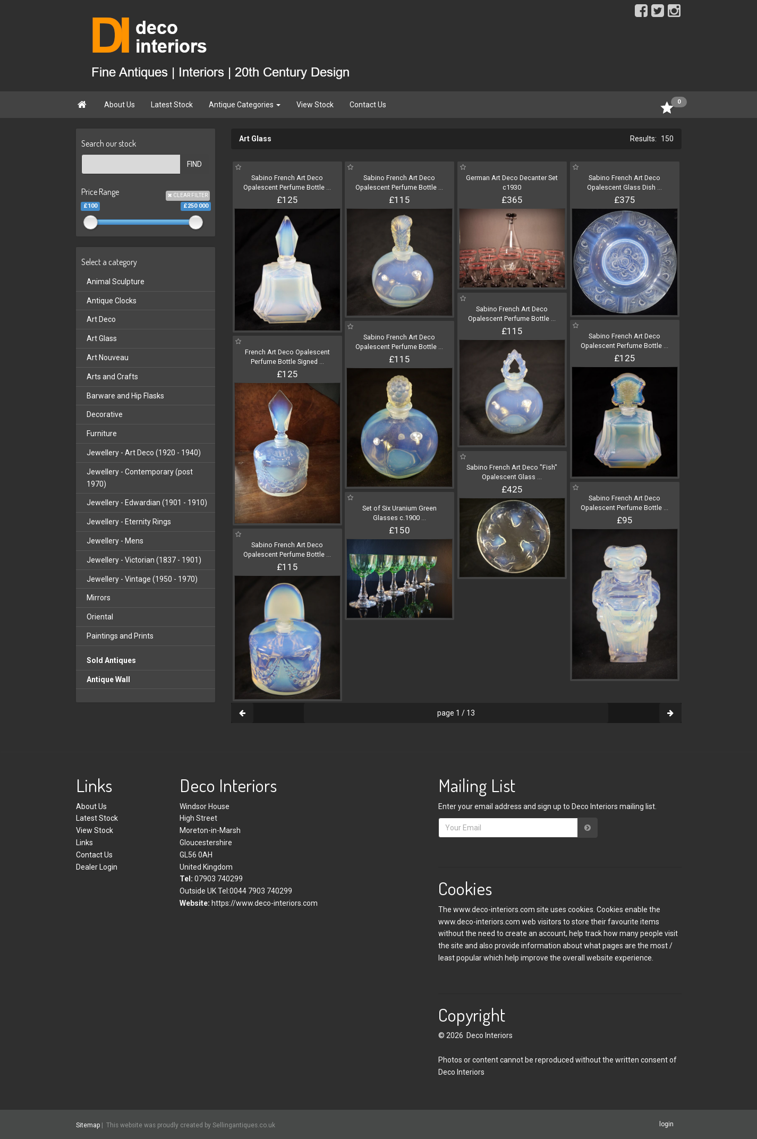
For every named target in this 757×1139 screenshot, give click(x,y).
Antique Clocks (112, 300)
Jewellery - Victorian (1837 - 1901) (144, 560)
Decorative (105, 414)
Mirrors (98, 597)
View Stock (315, 104)
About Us (119, 104)
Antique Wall (108, 679)
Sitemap (88, 1125)
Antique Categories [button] (244, 104)
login (666, 1124)
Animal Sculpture (115, 281)
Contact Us (368, 104)
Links (84, 842)
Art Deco (101, 319)
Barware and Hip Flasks (125, 396)
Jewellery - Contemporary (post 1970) (140, 478)
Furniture (102, 433)
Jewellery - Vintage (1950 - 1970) (142, 579)
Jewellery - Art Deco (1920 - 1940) (144, 452)
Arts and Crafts (112, 376)
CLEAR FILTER (188, 195)
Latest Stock (172, 104)
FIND (194, 164)
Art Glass (102, 338)
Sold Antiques (111, 660)
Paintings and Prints (120, 636)
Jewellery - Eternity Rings (129, 521)
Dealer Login (96, 867)
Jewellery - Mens (115, 541)
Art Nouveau (108, 357)
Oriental (100, 617)
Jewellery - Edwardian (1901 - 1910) (147, 502)
